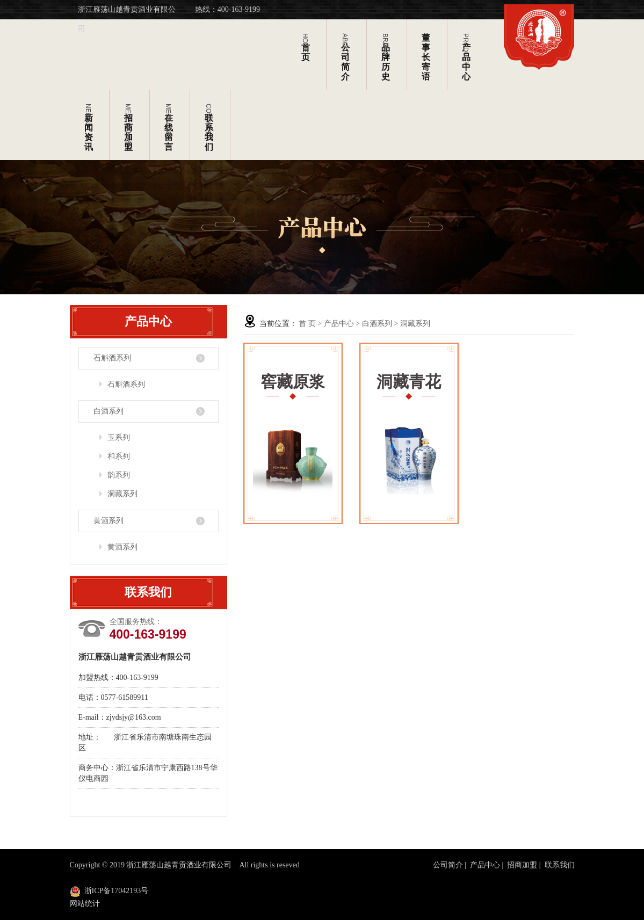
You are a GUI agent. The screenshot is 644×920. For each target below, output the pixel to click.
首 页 (307, 324)
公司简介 (448, 865)
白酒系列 (108, 411)
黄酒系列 (108, 521)
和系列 (118, 456)
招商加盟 (522, 865)
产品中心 (339, 324)
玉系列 (118, 437)
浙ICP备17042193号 (116, 891)
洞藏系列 (122, 494)
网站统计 (85, 904)
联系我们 (560, 865)
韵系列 (118, 475)
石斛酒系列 (112, 358)
